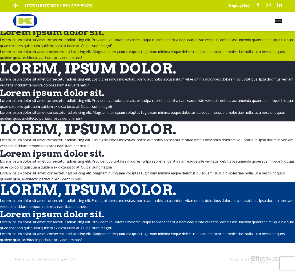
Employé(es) (239, 5)
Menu (278, 21)
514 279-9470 (77, 5)
